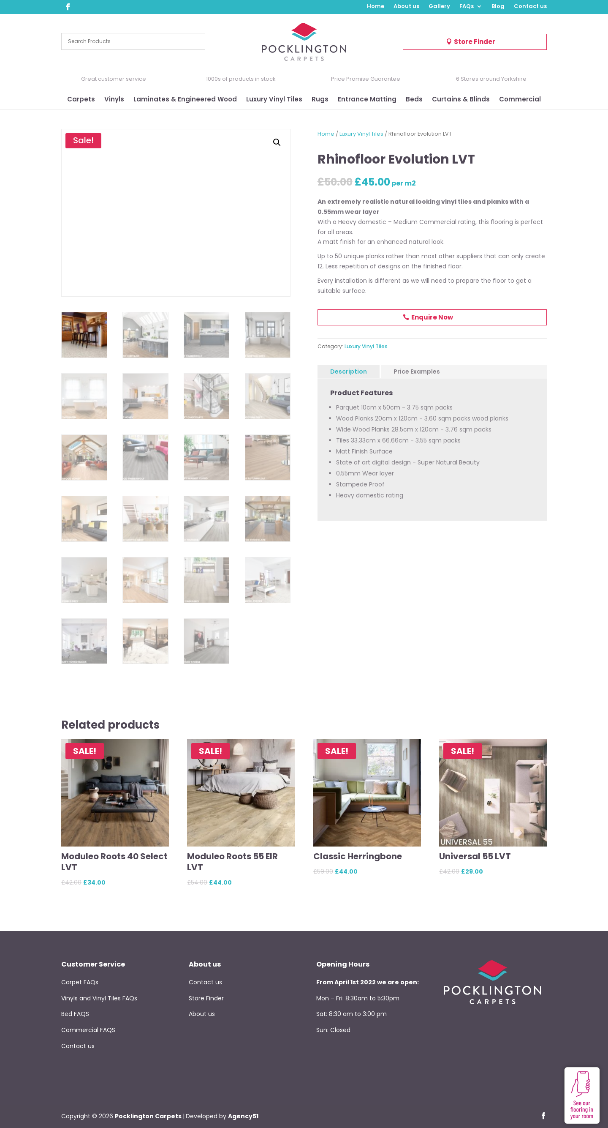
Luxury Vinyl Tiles (274, 100)
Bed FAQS (75, 1014)
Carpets (81, 100)
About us (406, 6)
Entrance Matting (367, 100)
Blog (498, 6)
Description (348, 371)
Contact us (530, 6)
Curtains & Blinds (461, 100)
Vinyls (114, 100)
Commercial (520, 100)
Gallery (439, 6)
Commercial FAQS (88, 1030)
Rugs (320, 100)
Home (375, 6)
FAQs (466, 6)
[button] (277, 142)
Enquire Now (432, 317)
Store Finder (474, 41)
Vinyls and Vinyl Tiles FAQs (99, 998)
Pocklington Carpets (148, 1116)
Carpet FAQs (79, 982)
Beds (414, 100)
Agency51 (243, 1116)
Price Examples (417, 371)
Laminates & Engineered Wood (185, 100)
